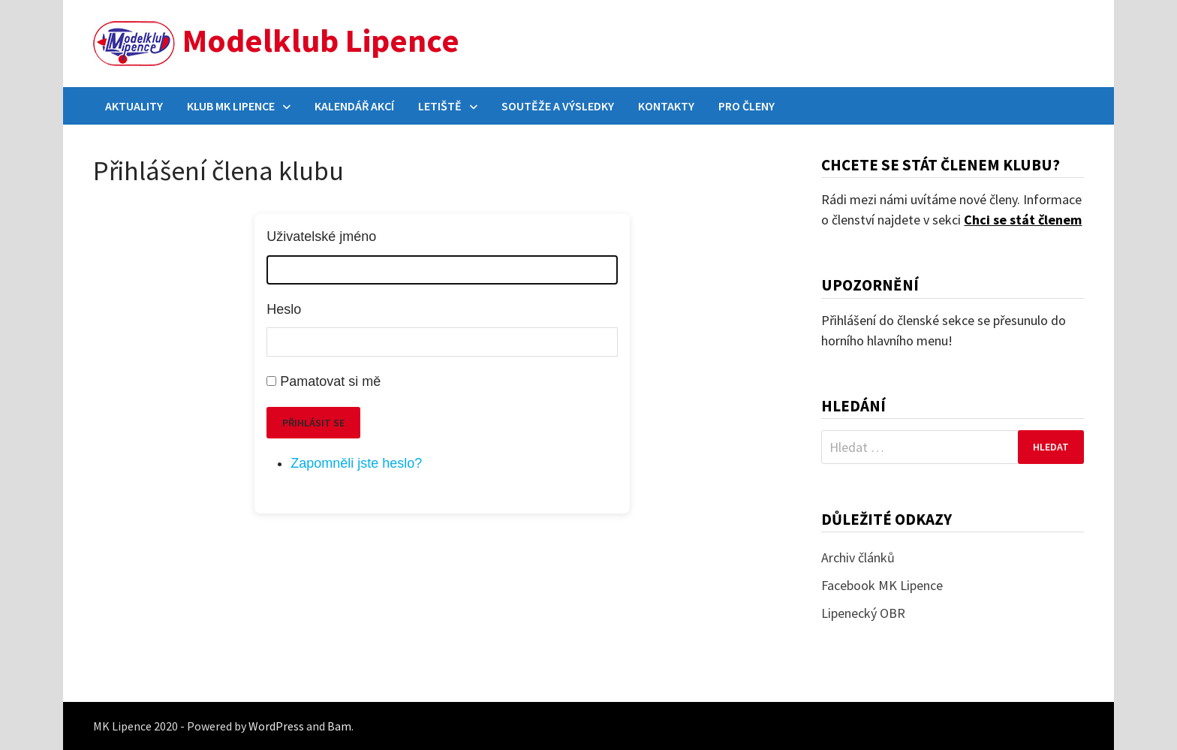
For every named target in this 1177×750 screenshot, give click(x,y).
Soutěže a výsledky (557, 105)
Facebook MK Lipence (882, 585)
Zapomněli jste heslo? (356, 463)
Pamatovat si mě (330, 381)
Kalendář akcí (354, 105)
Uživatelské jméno (321, 236)
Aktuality (134, 105)
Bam (339, 725)
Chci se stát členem (1023, 219)
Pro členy (746, 105)
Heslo (283, 309)
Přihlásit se (313, 422)
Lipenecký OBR (863, 613)
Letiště (440, 105)
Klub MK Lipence (231, 105)
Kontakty (666, 105)
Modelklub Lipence (320, 40)
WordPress (276, 725)
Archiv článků (858, 557)
